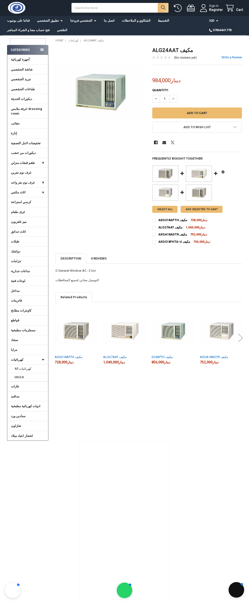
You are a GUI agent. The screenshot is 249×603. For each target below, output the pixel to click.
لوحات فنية (18, 282)
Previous (57, 339)
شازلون (16, 427)
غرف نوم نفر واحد (27, 183)
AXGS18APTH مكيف (68, 358)
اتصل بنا (109, 22)
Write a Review (232, 58)
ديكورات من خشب (23, 154)
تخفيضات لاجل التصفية (26, 144)
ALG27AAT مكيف (115, 358)
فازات (15, 387)
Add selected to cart (202, 210)
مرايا (14, 351)
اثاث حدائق (18, 233)
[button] (197, 128)
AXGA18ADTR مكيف (214, 358)
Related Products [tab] (74, 298)
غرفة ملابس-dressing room (26, 112)
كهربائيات (27, 361)
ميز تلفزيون (19, 223)
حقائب (15, 124)
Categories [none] (20, 51)
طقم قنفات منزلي (27, 164)
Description (71, 259)
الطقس (62, 31)
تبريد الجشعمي (21, 80)
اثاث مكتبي (27, 193)
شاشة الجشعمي (22, 70)
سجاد (14, 341)
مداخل (15, 292)
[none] (100, 93)
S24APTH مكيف (162, 358)
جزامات (16, 262)
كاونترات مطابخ (21, 312)
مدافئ (15, 397)
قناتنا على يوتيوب (18, 22)
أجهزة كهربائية (20, 61)
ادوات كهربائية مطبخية (25, 407)
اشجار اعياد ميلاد (22, 437)
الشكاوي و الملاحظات (136, 22)
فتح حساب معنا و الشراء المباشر (28, 31)
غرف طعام (18, 213)
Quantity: (160, 91)
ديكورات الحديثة (21, 100)
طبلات (15, 242)
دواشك (15, 252)
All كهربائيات (23, 370)
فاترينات (16, 302)
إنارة (14, 134)
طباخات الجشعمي (23, 90)
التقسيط (163, 22)
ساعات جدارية (20, 272)
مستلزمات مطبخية (23, 331)
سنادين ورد (18, 417)
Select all (165, 210)
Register (215, 10)
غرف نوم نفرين (21, 174)
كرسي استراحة (21, 203)
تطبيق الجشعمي (50, 22)
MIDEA (19, 378)
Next (240, 339)
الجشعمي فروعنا (83, 22)
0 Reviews (99, 259)
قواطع (15, 321)
